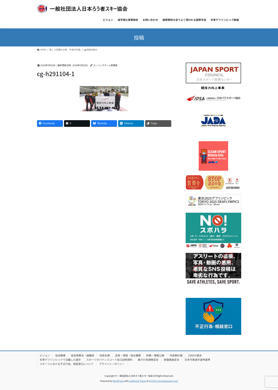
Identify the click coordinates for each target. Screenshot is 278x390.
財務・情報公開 (155, 355)
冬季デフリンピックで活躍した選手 (60, 359)
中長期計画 (176, 355)
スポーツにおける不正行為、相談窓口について (67, 364)
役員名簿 (105, 355)
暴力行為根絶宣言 (148, 359)
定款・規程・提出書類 (128, 355)
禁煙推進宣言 (171, 359)
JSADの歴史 (195, 355)
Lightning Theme (138, 380)
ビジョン (45, 355)
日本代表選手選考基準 (197, 359)
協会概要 (60, 355)
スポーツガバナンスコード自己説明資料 (109, 359)
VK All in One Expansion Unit (163, 380)
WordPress (118, 380)
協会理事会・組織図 (82, 355)
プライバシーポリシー (112, 364)
